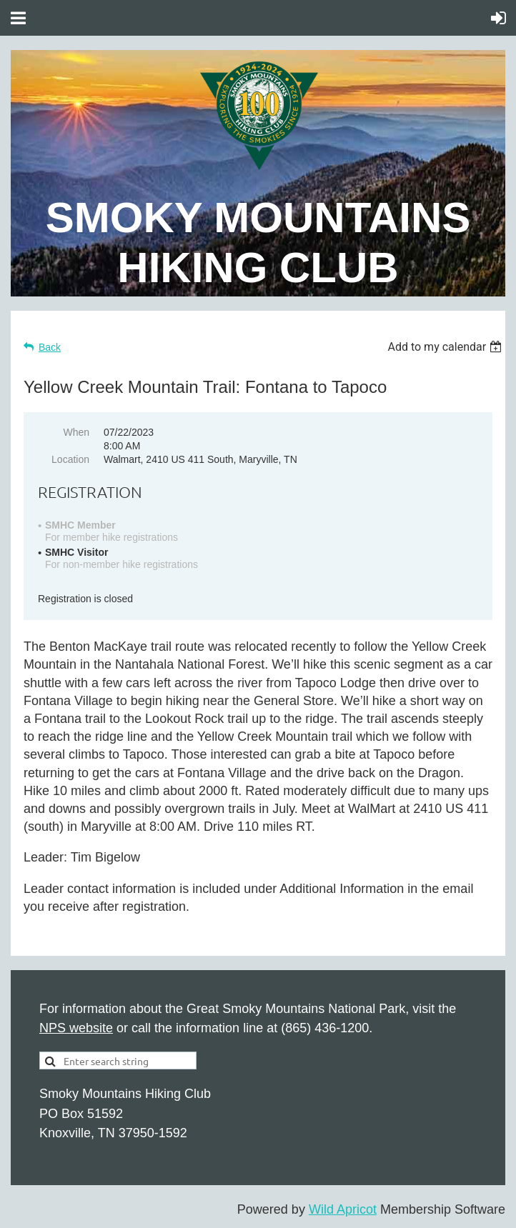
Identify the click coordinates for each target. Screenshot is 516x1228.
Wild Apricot (343, 1209)
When (76, 432)
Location (70, 459)
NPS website (76, 1028)
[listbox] (446, 347)
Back (50, 347)
